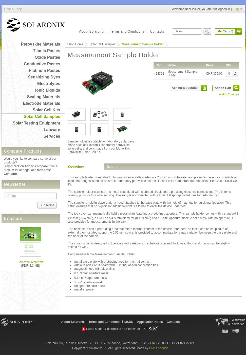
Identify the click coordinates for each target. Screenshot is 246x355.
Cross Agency (158, 348)
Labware (52, 130)
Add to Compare (229, 94)
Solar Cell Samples (42, 116)
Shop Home (75, 44)
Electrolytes (48, 83)
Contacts (157, 31)
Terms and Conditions (127, 31)
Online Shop (36, 26)
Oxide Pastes (47, 57)
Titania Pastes (46, 51)
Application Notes (150, 322)
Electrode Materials (41, 103)
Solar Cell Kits (46, 110)
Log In (238, 9)
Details (113, 167)
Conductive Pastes (42, 64)
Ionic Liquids (47, 90)
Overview (76, 167)
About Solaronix (91, 31)
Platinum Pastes (44, 70)
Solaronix (17, 322)
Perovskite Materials (40, 44)
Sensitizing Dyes (44, 77)
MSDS (128, 322)
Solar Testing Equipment (36, 123)
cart (238, 31)
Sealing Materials (43, 97)
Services (52, 136)
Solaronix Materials (30, 262)
